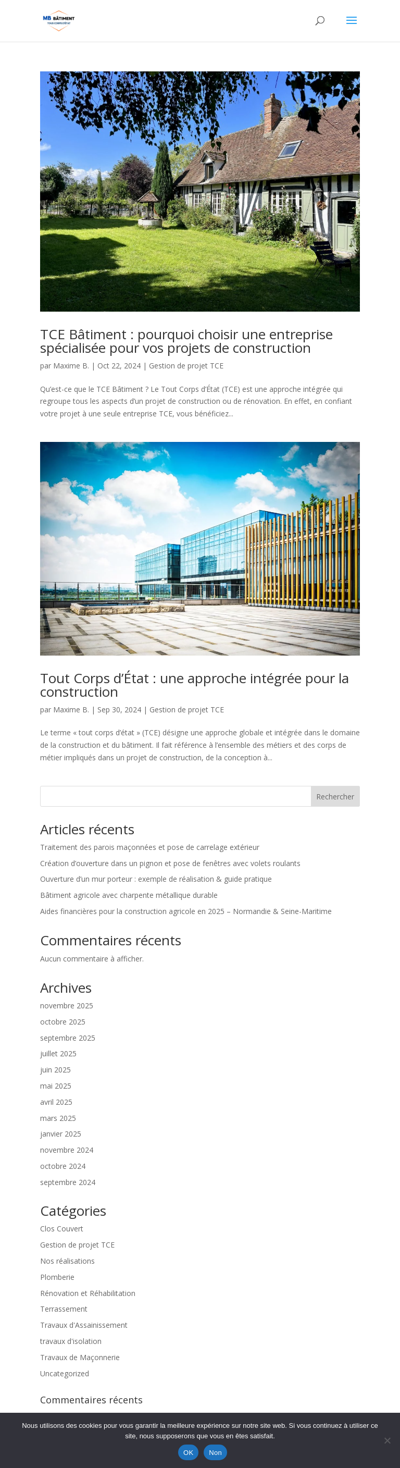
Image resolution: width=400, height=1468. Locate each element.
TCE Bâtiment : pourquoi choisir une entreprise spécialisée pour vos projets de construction (186, 341)
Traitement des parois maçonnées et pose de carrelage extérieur (149, 847)
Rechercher (335, 796)
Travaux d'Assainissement (84, 1325)
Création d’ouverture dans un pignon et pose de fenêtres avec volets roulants (170, 863)
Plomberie (57, 1277)
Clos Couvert (61, 1228)
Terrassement (64, 1309)
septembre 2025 (67, 1038)
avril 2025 (56, 1102)
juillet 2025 (58, 1053)
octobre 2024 (62, 1166)
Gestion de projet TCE (186, 366)
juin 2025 (55, 1070)
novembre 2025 (66, 1005)
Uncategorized (64, 1373)
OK (188, 1453)
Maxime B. (71, 366)
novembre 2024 (66, 1150)
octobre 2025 (62, 1022)
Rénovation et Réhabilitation (87, 1293)
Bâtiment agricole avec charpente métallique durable (129, 895)
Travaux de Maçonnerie (80, 1357)
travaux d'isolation (71, 1341)
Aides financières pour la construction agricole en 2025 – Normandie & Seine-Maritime (186, 911)
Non (215, 1453)
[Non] (387, 1440)
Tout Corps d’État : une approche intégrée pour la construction (194, 685)
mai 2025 (55, 1086)
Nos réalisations (67, 1261)
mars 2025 (58, 1118)
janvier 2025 (60, 1134)
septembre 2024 (67, 1182)
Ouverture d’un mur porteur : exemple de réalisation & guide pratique (156, 879)
